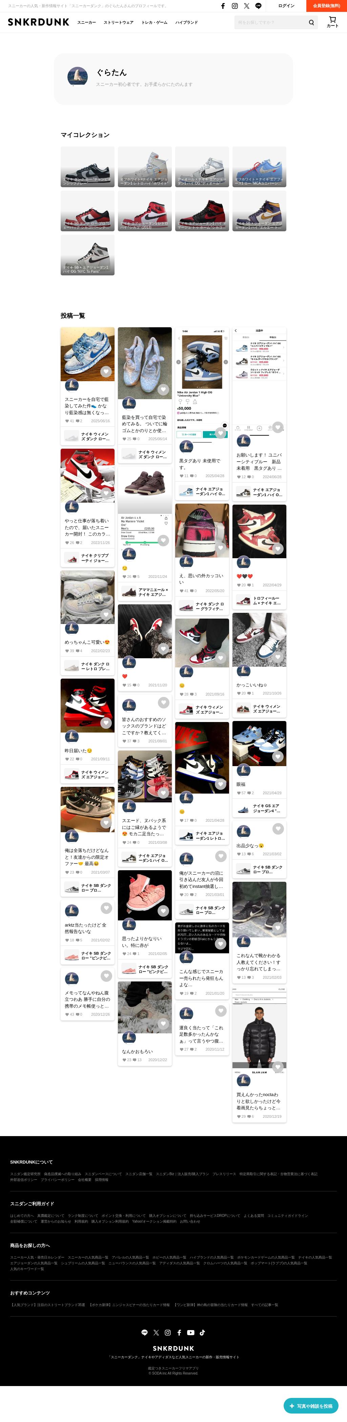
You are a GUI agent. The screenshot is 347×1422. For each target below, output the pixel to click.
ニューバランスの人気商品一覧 (132, 1263)
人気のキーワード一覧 (27, 1269)
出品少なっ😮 (250, 845)
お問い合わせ (190, 1221)
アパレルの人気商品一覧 (130, 1257)
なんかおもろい (137, 1051)
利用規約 (81, 1221)
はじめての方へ (22, 1216)
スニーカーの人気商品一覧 (88, 1257)
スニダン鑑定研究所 (25, 1174)
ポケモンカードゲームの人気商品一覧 (266, 1257)
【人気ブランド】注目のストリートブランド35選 (47, 1305)
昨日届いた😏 (78, 750)
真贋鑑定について (50, 1216)
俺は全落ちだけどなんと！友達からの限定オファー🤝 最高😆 (87, 857)
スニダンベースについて (103, 1174)
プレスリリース (224, 1174)
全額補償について (23, 1221)
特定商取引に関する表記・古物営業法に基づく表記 (279, 1174)
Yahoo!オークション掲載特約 (154, 1221)
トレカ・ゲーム (154, 22)
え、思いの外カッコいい (201, 579)
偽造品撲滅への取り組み (62, 1174)
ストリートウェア (119, 22)
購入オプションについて (167, 1216)
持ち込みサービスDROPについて (215, 1216)
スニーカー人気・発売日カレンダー (37, 1257)
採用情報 (101, 1180)
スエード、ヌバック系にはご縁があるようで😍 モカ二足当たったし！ (144, 827)
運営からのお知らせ (56, 1221)
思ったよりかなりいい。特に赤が (142, 942)
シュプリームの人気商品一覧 (83, 1263)
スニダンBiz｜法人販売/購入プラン (182, 1174)
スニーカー (86, 22)
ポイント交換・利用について (124, 1216)
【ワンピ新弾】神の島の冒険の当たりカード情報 (210, 1305)
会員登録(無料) (326, 5)
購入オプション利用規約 (110, 1221)
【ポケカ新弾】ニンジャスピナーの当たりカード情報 (129, 1305)
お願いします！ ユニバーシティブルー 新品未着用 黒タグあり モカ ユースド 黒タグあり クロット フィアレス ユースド (259, 462)
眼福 (241, 784)
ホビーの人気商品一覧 (169, 1257)
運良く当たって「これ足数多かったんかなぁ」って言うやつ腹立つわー (201, 1035)
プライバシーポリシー (58, 1180)
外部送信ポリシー (23, 1180)
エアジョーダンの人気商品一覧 (34, 1263)
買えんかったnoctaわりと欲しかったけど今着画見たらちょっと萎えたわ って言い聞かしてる (259, 1101)
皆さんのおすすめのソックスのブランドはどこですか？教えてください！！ (144, 726)
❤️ (124, 676)
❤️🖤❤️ (245, 576)
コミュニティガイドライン (287, 1216)
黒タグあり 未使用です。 (199, 464)
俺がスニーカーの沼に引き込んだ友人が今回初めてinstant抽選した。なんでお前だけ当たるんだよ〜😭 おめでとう (201, 880)
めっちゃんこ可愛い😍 (87, 642)
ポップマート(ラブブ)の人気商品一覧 (279, 1263)
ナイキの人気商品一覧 (315, 1257)
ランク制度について (83, 1216)
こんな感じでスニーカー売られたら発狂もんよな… (201, 978)
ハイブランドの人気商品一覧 (212, 1257)
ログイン (286, 5)
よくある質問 (254, 1216)
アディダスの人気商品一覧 (179, 1263)
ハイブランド (187, 22)
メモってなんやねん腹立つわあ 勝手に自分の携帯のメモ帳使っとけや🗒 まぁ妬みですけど (87, 1000)
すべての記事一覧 (264, 1305)
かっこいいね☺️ (252, 684)
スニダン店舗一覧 (138, 1174)
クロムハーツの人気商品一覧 (225, 1263)
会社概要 (84, 1180)
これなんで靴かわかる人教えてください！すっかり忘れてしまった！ (259, 962)
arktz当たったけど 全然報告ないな (85, 928)
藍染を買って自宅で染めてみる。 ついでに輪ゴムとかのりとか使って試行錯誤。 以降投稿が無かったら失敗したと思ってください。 (144, 424)
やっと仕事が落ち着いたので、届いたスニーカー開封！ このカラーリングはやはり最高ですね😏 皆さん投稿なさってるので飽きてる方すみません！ (87, 528)
